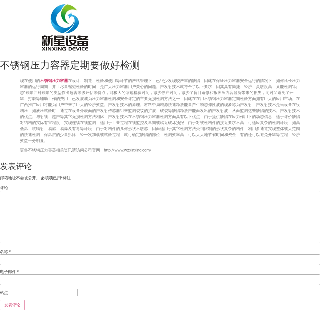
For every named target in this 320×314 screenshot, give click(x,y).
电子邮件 (9, 272)
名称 (5, 252)
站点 (4, 293)
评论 (4, 188)
